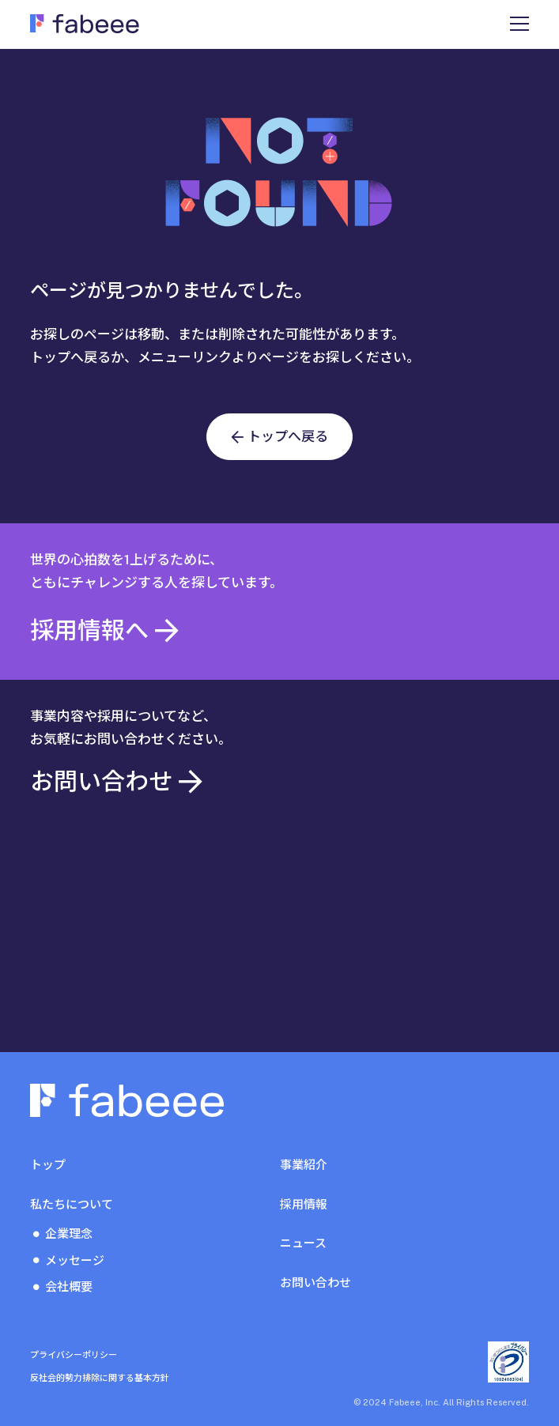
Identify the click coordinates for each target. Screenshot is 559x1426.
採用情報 (303, 1204)
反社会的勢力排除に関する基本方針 (99, 1378)
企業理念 (69, 1233)
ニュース (303, 1243)
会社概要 (69, 1286)
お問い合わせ (315, 1282)
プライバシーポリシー (73, 1355)
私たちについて (71, 1204)
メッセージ (74, 1260)
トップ (48, 1164)
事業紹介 (303, 1164)
